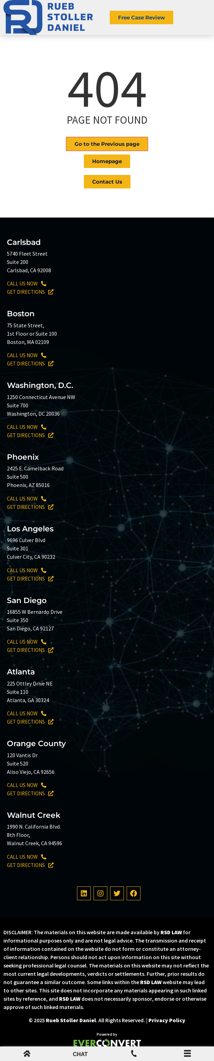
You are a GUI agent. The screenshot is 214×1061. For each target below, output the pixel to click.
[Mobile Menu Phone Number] (133, 1055)
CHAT (80, 1054)
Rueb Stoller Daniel (71, 1020)
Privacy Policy (166, 1020)
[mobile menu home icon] (26, 1055)
